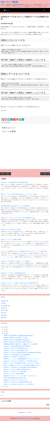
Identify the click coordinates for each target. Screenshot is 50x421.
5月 (5, 331)
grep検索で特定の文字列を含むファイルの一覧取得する (15, 206)
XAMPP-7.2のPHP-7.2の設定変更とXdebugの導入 (17, 340)
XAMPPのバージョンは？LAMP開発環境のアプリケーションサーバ (21, 359)
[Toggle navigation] (44, 10)
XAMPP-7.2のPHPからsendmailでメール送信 (15, 337)
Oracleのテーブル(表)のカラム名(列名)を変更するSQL (18, 382)
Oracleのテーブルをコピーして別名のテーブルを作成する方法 (20, 361)
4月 (5, 333)
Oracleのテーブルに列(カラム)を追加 (11, 229)
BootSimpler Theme (28, 418)
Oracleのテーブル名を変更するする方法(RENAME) (14, 182)
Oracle (8, 122)
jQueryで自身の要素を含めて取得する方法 (15, 378)
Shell (2, 315)
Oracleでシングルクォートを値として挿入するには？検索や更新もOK (19, 283)
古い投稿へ (45, 173)
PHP (2, 313)
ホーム (2, 395)
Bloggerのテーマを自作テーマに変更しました (16, 356)
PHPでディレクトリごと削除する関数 (11, 239)
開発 (2, 317)
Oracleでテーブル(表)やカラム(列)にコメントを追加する (16, 261)
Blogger (3, 301)
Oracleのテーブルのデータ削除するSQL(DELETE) (17, 369)
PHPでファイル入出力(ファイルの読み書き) (15, 371)
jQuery (3, 308)
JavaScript (4, 305)
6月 (5, 329)
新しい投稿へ (5, 173)
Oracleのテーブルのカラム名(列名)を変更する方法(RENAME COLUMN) (22, 352)
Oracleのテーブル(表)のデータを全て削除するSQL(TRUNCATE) (20, 367)
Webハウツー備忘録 (9, 2)
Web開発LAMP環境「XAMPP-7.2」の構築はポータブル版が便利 (21, 344)
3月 (5, 386)
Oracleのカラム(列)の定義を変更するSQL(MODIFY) (17, 346)
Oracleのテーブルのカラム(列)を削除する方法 (13, 273)
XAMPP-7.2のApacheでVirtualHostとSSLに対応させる (18, 342)
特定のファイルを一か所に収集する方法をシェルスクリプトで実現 (18, 194)
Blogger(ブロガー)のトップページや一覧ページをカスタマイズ (20, 376)
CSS (2, 303)
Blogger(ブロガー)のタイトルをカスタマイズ (15, 380)
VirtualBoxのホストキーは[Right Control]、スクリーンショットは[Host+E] (26, 251)
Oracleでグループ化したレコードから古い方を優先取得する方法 (18, 217)
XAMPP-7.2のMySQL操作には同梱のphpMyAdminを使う (18, 335)
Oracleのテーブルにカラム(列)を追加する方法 (16, 350)
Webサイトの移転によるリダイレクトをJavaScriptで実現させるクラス (22, 365)
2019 (3, 327)
